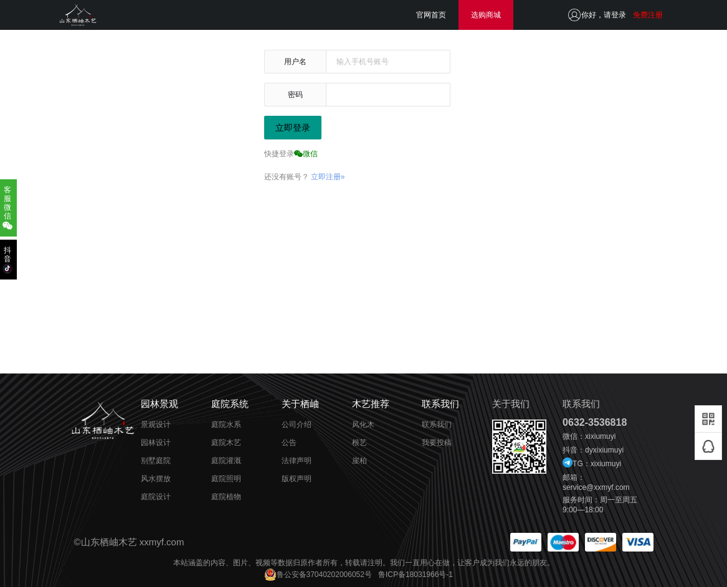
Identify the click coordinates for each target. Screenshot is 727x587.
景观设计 (156, 424)
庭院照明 (226, 478)
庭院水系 (226, 424)
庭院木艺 (226, 442)
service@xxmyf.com (596, 487)
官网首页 (431, 15)
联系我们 (437, 424)
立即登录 (292, 128)
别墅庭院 (156, 460)
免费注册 (648, 15)
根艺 (359, 442)
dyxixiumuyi (604, 450)
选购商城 (486, 15)
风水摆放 (156, 478)
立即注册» (328, 176)
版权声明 (296, 478)
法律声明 (296, 460)
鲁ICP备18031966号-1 (415, 574)
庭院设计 (156, 496)
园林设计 (156, 442)
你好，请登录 (603, 15)
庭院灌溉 (226, 460)
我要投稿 (437, 442)
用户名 (295, 61)
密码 (295, 94)
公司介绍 (296, 424)
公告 (289, 442)
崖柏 (359, 460)
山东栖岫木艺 (109, 542)
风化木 (363, 424)
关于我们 (511, 403)
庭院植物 (226, 496)
